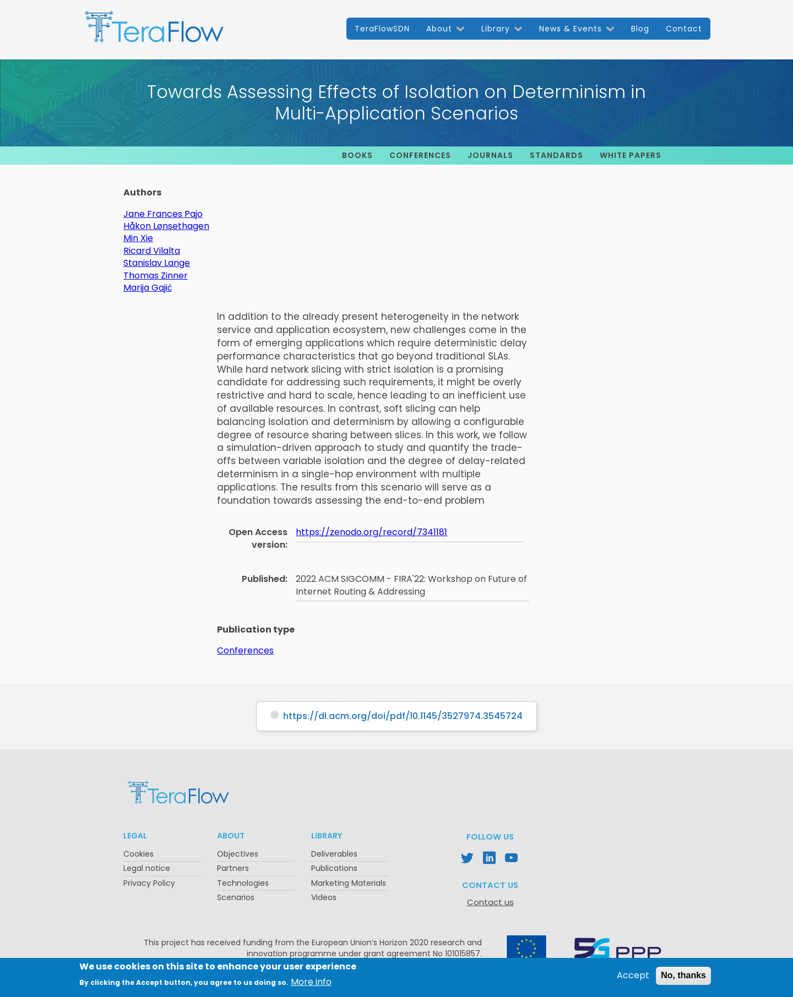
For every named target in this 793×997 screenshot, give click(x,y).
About (439, 28)
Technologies (243, 883)
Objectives (237, 853)
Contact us (490, 902)
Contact (684, 28)
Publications (334, 868)
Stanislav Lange (156, 263)
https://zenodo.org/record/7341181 (371, 532)
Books (357, 155)
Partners (233, 868)
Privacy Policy (149, 883)
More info (311, 984)
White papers (630, 155)
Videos (323, 897)
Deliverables (334, 853)
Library (495, 28)
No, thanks (683, 978)
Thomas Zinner (155, 275)
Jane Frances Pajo (163, 214)
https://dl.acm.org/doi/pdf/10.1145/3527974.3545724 (403, 716)
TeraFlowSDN (382, 28)
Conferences (420, 155)
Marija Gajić (147, 287)
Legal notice (146, 868)
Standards (556, 155)
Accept (633, 978)
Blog (640, 28)
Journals (490, 155)
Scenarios (235, 897)
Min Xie (138, 238)
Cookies (138, 853)
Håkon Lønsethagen (166, 226)
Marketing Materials (348, 883)
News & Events (570, 28)
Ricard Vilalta (151, 250)
